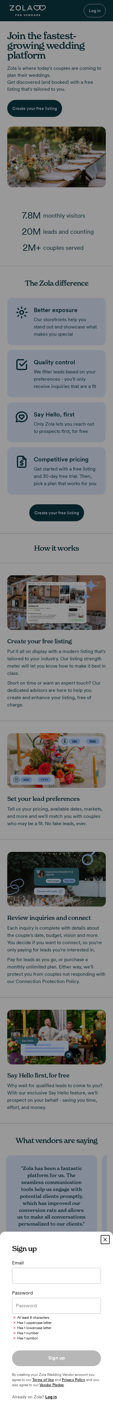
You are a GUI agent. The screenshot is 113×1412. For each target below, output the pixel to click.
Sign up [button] (56, 1358)
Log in (51, 1396)
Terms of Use (43, 1380)
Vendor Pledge (51, 1385)
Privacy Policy (73, 1380)
